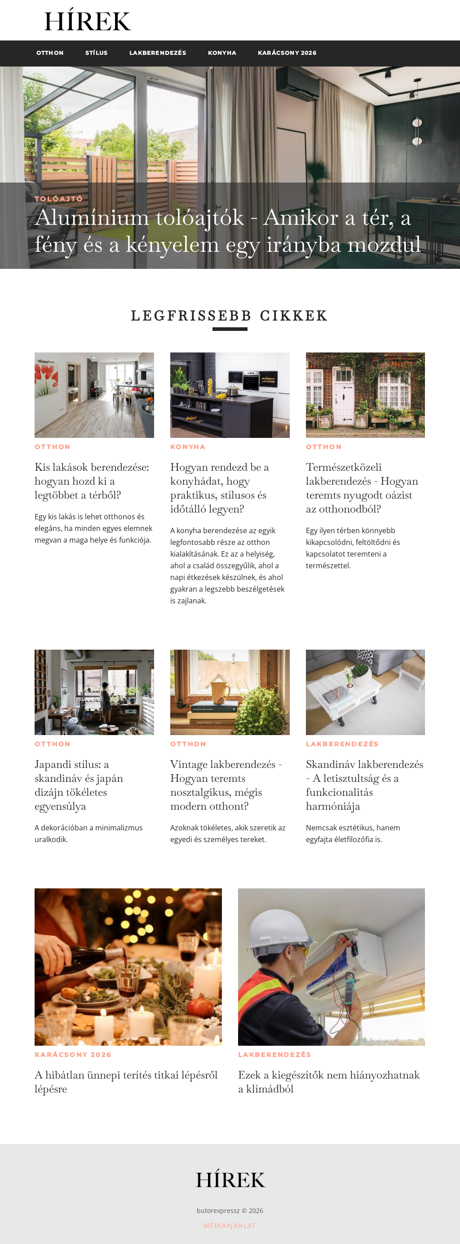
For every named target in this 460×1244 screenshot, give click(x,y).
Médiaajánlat (230, 1225)
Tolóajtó (59, 199)
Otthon (53, 447)
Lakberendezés (342, 744)
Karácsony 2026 (73, 1055)
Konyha (188, 447)
